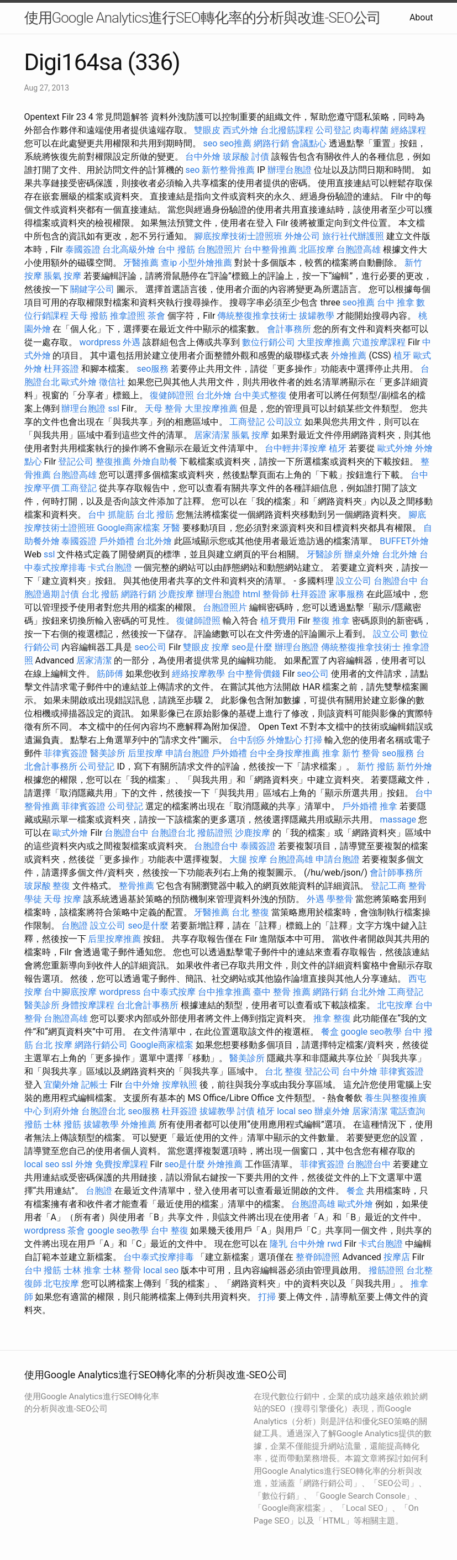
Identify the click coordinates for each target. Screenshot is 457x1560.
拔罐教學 (316, 315)
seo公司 (150, 647)
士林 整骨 (122, 1270)
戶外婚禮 (116, 541)
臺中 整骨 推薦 (282, 992)
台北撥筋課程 (286, 130)
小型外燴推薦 (205, 262)
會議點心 (309, 143)
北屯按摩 (395, 1005)
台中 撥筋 (176, 249)
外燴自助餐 (155, 461)
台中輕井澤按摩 (296, 448)
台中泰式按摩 (169, 992)
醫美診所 (107, 753)
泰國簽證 (83, 249)
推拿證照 (127, 315)
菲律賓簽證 (66, 753)
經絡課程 (408, 130)
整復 (61, 886)
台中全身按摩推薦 (284, 753)
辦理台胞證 (289, 170)
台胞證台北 (173, 833)
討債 (260, 156)
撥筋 (33, 1124)
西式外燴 (240, 130)
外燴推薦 (348, 355)
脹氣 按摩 (62, 276)
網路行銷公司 (101, 1045)
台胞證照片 (219, 249)
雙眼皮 (207, 130)
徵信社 (112, 382)
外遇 (131, 342)
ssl (113, 408)
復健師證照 (172, 395)
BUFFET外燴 (404, 541)
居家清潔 (211, 435)
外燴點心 (284, 740)
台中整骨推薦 (270, 249)
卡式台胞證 (110, 567)
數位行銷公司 (268, 342)
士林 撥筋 (62, 1124)
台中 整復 (169, 1230)
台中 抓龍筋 (111, 514)
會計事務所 (289, 329)
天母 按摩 (62, 899)
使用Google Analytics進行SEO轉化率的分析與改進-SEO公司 (202, 17)
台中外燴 (202, 156)
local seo (294, 1111)
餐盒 (330, 1031)
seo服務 (152, 368)
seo (210, 143)
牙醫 (171, 528)
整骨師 (275, 594)
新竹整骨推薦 (228, 170)
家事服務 (346, 594)
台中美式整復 (260, 395)
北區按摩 (316, 249)
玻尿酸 (236, 156)
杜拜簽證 (61, 368)
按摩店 (397, 1257)
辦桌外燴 (362, 554)
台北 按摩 (53, 1045)
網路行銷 (271, 143)
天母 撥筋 (89, 315)
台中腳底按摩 (70, 992)
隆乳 (278, 1243)
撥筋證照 (215, 833)
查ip (169, 262)
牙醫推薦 (141, 262)
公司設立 (284, 422)
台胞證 (74, 925)
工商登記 (247, 422)
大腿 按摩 (248, 859)
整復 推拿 (331, 620)
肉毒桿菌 (370, 130)
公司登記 (333, 130)
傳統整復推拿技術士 (257, 315)
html (251, 594)
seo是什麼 (252, 647)
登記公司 (75, 461)
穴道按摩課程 (379, 342)
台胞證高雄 (359, 249)
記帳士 (94, 1084)
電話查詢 (407, 1111)
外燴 (84, 1164)
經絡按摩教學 (198, 673)
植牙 (402, 355)
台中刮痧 (247, 740)
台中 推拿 (395, 302)
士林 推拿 (82, 1270)
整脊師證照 (318, 1257)
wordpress (99, 342)
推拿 (331, 753)
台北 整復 (250, 912)
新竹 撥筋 (376, 766)
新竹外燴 (414, 766)
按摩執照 (179, 1084)
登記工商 (388, 886)
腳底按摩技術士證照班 (238, 236)
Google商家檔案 (128, 528)
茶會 (156, 315)
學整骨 (340, 899)
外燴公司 (302, 236)
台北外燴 (214, 395)
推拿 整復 (332, 1018)
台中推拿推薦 (224, 992)
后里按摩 (145, 753)
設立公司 (353, 581)
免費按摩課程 (121, 1164)
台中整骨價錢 (253, 673)
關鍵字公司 (92, 289)
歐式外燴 (79, 382)
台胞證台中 (396, 581)
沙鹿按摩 (176, 594)
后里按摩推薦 (114, 939)
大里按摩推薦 (323, 342)
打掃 (313, 740)
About (421, 17)
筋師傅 (110, 673)
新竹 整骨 (361, 753)
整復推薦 (113, 461)
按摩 (220, 647)
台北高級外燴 (128, 249)
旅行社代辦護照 (353, 236)
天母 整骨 (163, 408)
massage (398, 819)
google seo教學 (371, 1031)
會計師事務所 (396, 872)
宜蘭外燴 (61, 1084)
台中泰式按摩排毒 (158, 1257)
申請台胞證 (187, 753)
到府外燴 (61, 1111)
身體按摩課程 (87, 1005)
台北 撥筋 (155, 514)
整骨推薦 (136, 886)
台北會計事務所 (147, 1005)
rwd (334, 1243)
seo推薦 (235, 143)
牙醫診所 (324, 554)
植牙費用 (278, 620)
